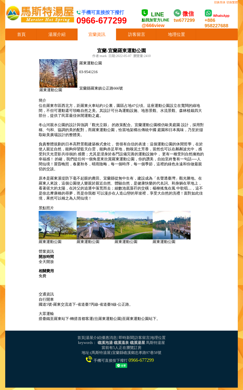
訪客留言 (136, 34)
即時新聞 (126, 338)
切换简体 (219, 2)
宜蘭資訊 (96, 34)
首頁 (21, 34)
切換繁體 (232, 2)
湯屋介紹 (56, 34)
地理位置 (176, 34)
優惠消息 (109, 338)
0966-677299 (141, 360)
